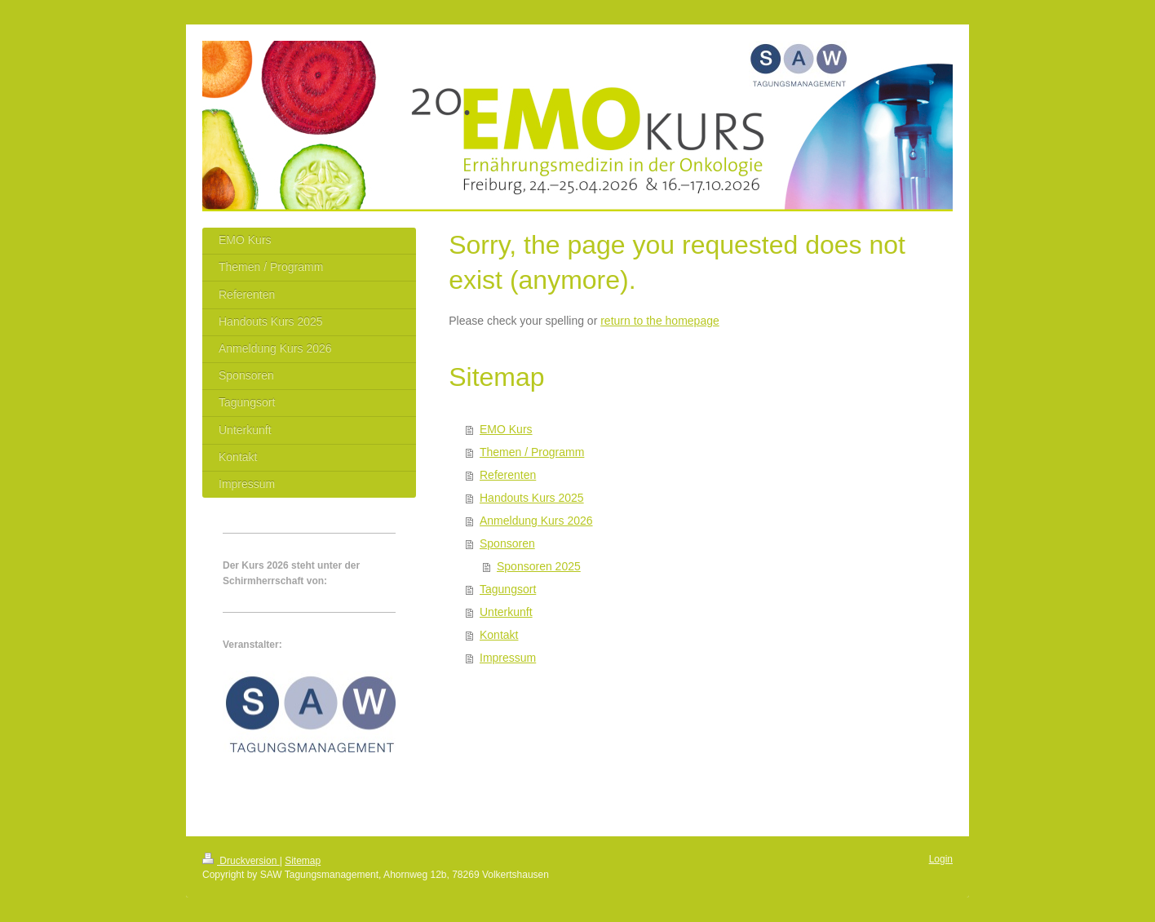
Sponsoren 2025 (539, 566)
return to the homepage (659, 320)
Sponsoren (507, 543)
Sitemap (303, 861)
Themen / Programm (532, 452)
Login (941, 859)
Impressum (508, 657)
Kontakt (499, 634)
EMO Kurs (506, 429)
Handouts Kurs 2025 (532, 497)
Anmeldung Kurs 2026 (536, 520)
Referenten (508, 474)
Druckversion (241, 861)
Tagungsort (508, 589)
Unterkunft (506, 611)
